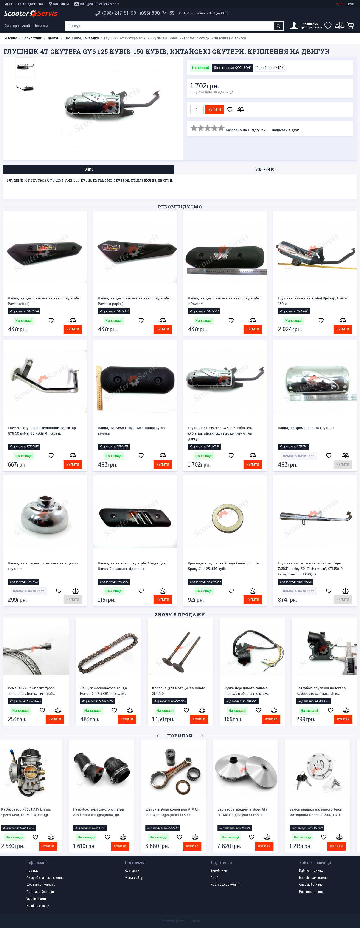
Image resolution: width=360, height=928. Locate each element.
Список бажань (311, 885)
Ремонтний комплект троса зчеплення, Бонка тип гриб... (31, 691)
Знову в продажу (180, 614)
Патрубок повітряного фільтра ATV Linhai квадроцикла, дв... (105, 812)
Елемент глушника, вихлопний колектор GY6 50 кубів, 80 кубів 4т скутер (42, 431)
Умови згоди (36, 899)
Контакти (61, 4)
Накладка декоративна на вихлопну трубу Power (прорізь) (134, 301)
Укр (339, 4)
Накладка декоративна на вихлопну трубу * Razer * (224, 301)
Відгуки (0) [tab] (266, 169)
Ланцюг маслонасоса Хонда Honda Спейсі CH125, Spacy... (103, 691)
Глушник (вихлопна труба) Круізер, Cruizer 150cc (313, 301)
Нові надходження (225, 885)
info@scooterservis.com (99, 4)
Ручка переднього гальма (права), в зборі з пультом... (246, 691)
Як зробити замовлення (45, 878)
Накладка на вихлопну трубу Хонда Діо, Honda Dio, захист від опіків (132, 566)
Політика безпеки (40, 892)
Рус (351, 4)
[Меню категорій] (12, 25)
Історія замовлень (313, 878)
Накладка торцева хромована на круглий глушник (43, 566)
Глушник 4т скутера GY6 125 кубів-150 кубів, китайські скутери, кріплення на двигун (220, 433)
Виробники (219, 871)
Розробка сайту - (180, 921)
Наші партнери (37, 906)
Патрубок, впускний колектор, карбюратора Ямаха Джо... (321, 691)
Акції (26, 25)
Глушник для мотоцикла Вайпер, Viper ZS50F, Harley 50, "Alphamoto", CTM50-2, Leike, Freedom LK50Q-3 (310, 569)
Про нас (32, 871)
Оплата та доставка (26, 4)
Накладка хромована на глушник (306, 428)
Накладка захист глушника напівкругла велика (131, 431)
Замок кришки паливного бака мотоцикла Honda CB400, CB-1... (322, 812)
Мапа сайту (134, 878)
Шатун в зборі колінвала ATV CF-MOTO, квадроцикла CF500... (179, 812)
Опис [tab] (88, 169)
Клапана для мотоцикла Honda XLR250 (178, 691)
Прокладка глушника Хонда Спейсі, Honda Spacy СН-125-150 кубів (223, 566)
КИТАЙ (278, 67)
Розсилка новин (311, 892)
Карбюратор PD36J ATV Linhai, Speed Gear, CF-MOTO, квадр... (32, 812)
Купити (214, 109)
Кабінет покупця (312, 871)
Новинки (41, 25)
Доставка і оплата (40, 885)
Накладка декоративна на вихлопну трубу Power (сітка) (44, 301)
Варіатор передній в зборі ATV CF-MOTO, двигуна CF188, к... (249, 812)
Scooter (30, 13)
